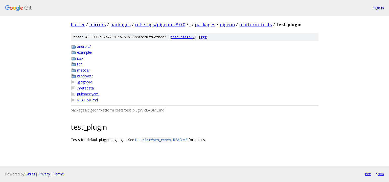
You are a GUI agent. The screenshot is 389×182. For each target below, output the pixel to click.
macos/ (83, 70)
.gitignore (84, 82)
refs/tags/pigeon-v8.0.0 (160, 24)
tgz (204, 37)
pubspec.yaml (88, 94)
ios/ (80, 58)
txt (368, 174)
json (380, 174)
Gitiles (30, 174)
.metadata (85, 88)
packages (120, 24)
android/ (84, 46)
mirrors (97, 24)
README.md (87, 100)
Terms (58, 174)
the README (161, 139)
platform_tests (255, 24)
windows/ (85, 76)
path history (182, 37)
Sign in (378, 8)
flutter (78, 24)
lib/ (79, 64)
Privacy (44, 174)
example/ (84, 52)
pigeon (227, 24)
